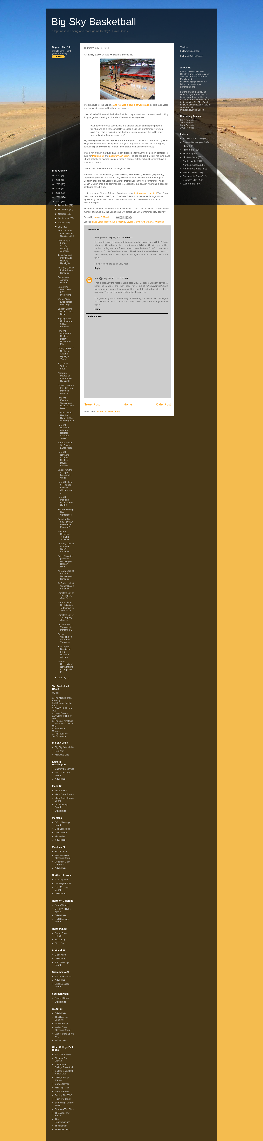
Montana (187, 153)
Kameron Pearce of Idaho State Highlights (65, 377)
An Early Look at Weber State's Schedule (66, 586)
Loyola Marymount (136, 221)
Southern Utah (190, 180)
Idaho (186, 146)
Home (128, 404)
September (64, 218)
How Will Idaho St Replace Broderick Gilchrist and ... (65, 487)
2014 (58, 188)
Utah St (149, 221)
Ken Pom (59, 751)
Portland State (190, 172)
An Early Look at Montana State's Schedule (66, 547)
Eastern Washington (119, 156)
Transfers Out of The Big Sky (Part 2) (65, 596)
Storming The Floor (64, 1109)
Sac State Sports (63, 976)
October (62, 214)
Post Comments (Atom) (108, 411)
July (60, 227)
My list (55, 692)
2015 (58, 184)
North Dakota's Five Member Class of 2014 (66, 233)
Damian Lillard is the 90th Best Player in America (66, 389)
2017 (58, 175)
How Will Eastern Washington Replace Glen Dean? (66, 403)
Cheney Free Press (64, 769)
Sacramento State (192, 176)
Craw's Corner (62, 1084)
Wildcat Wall (61, 1040)
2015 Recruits (187, 127)
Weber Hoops (61, 1023)
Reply (97, 268)
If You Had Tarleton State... (63, 366)
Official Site (60, 779)
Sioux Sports (61, 943)
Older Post (163, 404)
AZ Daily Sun (61, 879)
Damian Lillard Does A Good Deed (65, 311)
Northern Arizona (191, 165)
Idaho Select (61, 790)
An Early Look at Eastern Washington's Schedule (66, 575)
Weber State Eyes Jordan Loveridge (65, 302)
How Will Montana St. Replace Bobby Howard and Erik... (65, 337)
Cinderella (61, 736)
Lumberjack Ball (63, 883)
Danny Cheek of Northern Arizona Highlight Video (65, 353)
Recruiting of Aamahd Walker (64, 280)
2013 (58, 193)
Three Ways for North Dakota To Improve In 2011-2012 (66, 606)
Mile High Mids (62, 1087)
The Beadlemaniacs (62, 1120)
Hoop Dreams (61, 713)
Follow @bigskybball (190, 51)
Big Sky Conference (193, 138)
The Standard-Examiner (62, 1018)
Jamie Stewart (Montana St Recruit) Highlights (65, 259)
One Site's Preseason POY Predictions (64, 291)
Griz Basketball (62, 829)
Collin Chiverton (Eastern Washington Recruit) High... (65, 561)
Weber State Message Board (62, 1028)
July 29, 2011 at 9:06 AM (120, 237)
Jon (96, 278)
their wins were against (145, 193)
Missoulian (60, 836)
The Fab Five (61, 733)
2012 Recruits (187, 120)
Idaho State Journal (64, 794)
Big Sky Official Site (64, 747)
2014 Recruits (187, 125)
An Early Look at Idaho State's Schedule (66, 270)
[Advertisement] (65, 114)
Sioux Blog (60, 939)
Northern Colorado (192, 168)
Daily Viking (60, 954)
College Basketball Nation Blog (64, 1072)
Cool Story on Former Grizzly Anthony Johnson (64, 245)
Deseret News (62, 998)
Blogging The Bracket (61, 1059)
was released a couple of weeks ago (131, 105)
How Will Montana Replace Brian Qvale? (66, 501)
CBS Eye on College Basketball (64, 1065)
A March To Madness (59, 729)
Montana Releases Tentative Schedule (63, 535)
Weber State (189, 183)
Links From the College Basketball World (65, 474)
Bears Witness (62, 905)
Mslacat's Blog (62, 754)
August (62, 222)
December (63, 205)
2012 (58, 197)
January (62, 677)
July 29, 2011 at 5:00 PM (115, 278)
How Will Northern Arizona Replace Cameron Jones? (63, 432)
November (63, 209)
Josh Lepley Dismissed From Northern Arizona (64, 651)
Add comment (94, 316)
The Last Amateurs (63, 721)
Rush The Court (63, 1099)
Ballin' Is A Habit (63, 1054)
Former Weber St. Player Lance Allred (65, 445)
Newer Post (92, 404)
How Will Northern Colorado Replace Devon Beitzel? (63, 459)
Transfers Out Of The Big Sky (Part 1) (66, 618)
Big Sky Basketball (93, 21)
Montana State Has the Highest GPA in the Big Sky (66, 416)
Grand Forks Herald (61, 934)
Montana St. (98, 156)
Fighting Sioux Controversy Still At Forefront (65, 322)
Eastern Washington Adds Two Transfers (65, 638)
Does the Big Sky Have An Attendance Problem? (65, 523)
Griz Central (61, 832)
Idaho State (97, 221)
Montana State (190, 157)
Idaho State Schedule (114, 221)
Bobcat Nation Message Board (62, 856)
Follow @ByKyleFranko (191, 56)
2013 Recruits (187, 122)
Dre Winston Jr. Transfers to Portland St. (65, 627)
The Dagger (61, 1125)
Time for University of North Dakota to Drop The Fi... (65, 666)
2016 (58, 180)
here (61, 51)
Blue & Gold (61, 851)
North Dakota (189, 161)
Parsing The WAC (63, 1095)
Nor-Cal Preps (62, 1091)
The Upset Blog (62, 1129)
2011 (58, 201)
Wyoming (159, 221)
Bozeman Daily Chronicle (62, 863)
